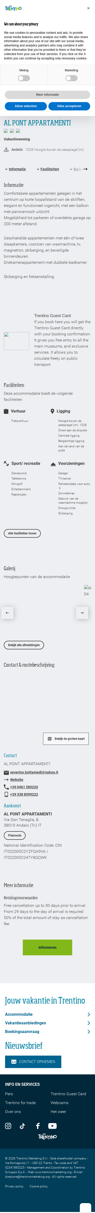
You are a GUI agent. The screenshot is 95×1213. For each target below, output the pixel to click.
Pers (9, 1093)
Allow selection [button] (26, 106)
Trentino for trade (20, 1102)
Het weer (58, 1111)
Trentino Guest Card (68, 1093)
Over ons (13, 1111)
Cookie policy (39, 1186)
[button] (88, 8)
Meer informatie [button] (47, 94)
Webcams (59, 1102)
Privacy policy (14, 1186)
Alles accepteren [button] (69, 106)
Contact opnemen (33, 1061)
